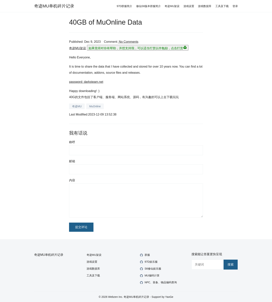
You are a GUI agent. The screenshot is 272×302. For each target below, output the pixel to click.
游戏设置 (188, 6)
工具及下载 (222, 6)
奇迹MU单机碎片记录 (54, 6)
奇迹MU (77, 106)
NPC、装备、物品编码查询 (158, 282)
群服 (144, 255)
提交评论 (81, 227)
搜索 (231, 264)
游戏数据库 (204, 6)
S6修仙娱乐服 (150, 268)
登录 (235, 6)
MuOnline (95, 106)
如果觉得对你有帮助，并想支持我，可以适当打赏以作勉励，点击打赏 (138, 47)
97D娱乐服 (148, 262)
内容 (72, 180)
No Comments (128, 41)
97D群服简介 (124, 6)
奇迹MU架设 (172, 6)
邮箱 (72, 161)
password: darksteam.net (86, 81)
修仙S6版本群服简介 (148, 6)
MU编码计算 (149, 275)
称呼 (72, 142)
